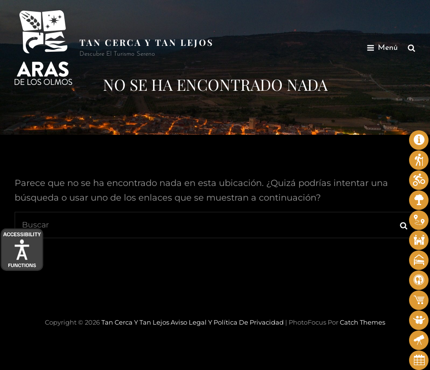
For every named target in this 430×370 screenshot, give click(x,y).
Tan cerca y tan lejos (146, 42)
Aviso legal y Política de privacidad (227, 322)
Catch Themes (362, 322)
